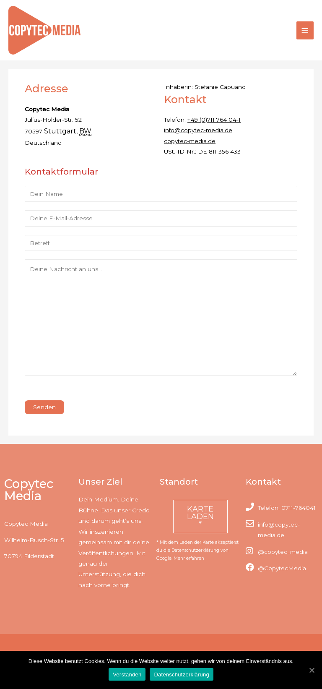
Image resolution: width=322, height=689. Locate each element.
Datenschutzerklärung (181, 674)
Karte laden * (200, 516)
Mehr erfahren (189, 558)
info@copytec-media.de (198, 130)
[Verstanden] (311, 670)
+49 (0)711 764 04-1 (214, 119)
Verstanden (127, 674)
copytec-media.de (190, 141)
